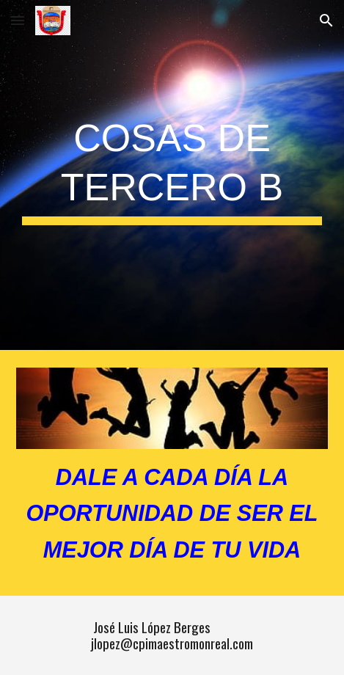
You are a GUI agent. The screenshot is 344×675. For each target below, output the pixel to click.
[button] (17, 20)
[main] (172, 175)
